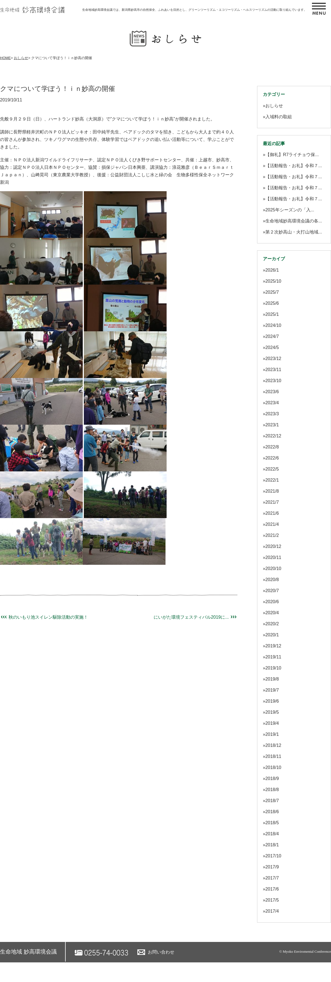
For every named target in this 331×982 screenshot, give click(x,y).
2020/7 (272, 590)
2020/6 (272, 601)
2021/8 (272, 491)
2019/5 (272, 712)
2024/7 (272, 336)
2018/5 (272, 822)
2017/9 (272, 867)
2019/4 (272, 723)
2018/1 (272, 844)
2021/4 (272, 524)
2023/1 (272, 424)
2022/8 (272, 447)
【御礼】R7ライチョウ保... (292, 154)
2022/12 (273, 436)
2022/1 (272, 480)
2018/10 (273, 767)
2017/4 (272, 911)
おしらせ (21, 58)
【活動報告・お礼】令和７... (293, 165)
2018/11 (273, 756)
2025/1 (272, 314)
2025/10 (273, 281)
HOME (5, 58)
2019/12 (273, 646)
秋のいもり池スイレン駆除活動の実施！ (44, 617)
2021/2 (272, 535)
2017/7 (272, 878)
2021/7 (272, 502)
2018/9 (272, 778)
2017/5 (272, 900)
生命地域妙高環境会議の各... (293, 221)
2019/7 (272, 690)
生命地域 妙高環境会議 (28, 952)
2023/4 (272, 402)
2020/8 (272, 579)
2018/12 (273, 745)
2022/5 (272, 469)
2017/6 (272, 889)
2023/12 (273, 358)
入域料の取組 (278, 116)
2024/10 (273, 325)
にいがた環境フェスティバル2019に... (195, 617)
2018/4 (272, 833)
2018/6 (272, 811)
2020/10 (273, 568)
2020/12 (273, 546)
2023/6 (272, 391)
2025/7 (272, 292)
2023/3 (272, 413)
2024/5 (272, 347)
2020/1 (272, 634)
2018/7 (272, 800)
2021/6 (272, 513)
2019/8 (272, 679)
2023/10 (273, 380)
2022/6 (272, 458)
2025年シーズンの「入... (289, 210)
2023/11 (273, 369)
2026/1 (272, 270)
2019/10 (273, 668)
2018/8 (272, 789)
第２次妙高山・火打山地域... (293, 232)
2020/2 (272, 623)
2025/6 (272, 303)
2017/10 (273, 856)
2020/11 (273, 557)
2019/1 (272, 734)
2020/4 (272, 612)
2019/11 (273, 657)
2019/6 (272, 701)
